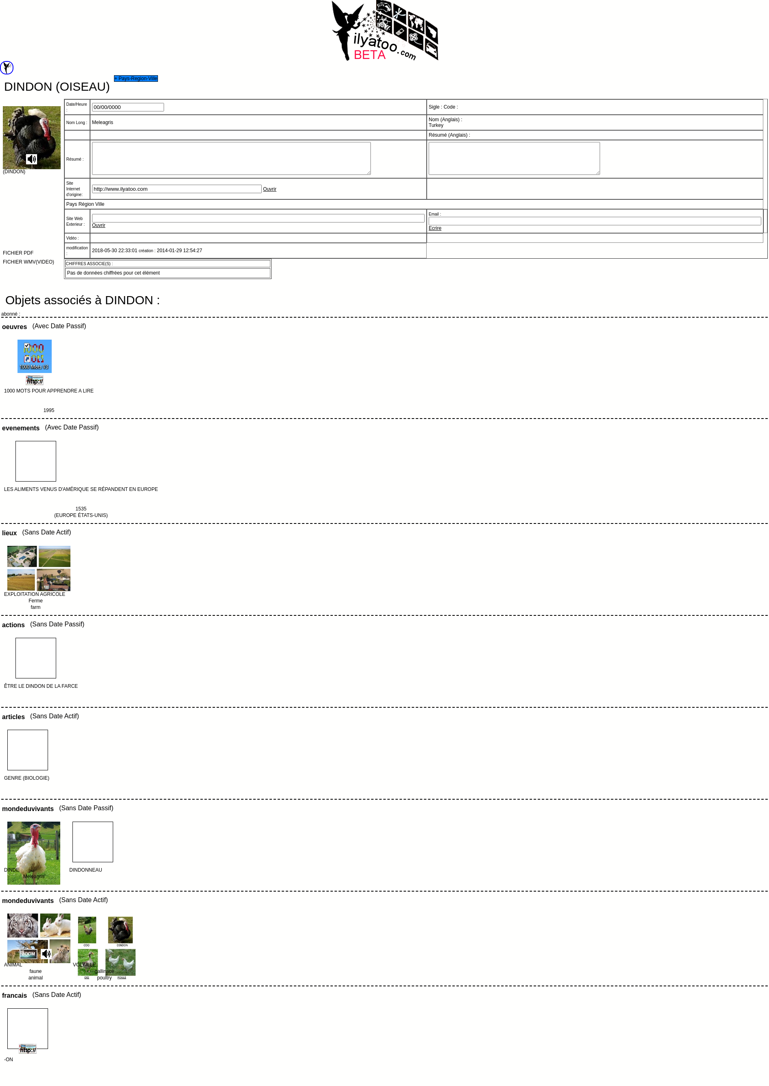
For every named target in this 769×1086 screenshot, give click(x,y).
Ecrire (435, 234)
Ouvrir (269, 195)
